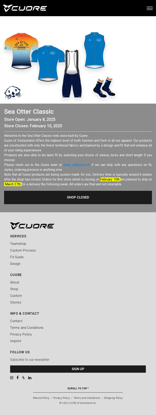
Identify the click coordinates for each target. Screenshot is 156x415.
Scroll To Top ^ (78, 388)
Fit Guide (17, 257)
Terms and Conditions (26, 328)
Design (15, 264)
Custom (16, 296)
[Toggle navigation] (149, 8)
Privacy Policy (21, 334)
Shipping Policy (113, 398)
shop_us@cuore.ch (76, 165)
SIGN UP (78, 369)
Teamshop (18, 244)
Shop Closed (78, 197)
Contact (16, 321)
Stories (15, 302)
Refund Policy (41, 398)
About (14, 282)
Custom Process (23, 250)
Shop (14, 289)
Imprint (15, 341)
